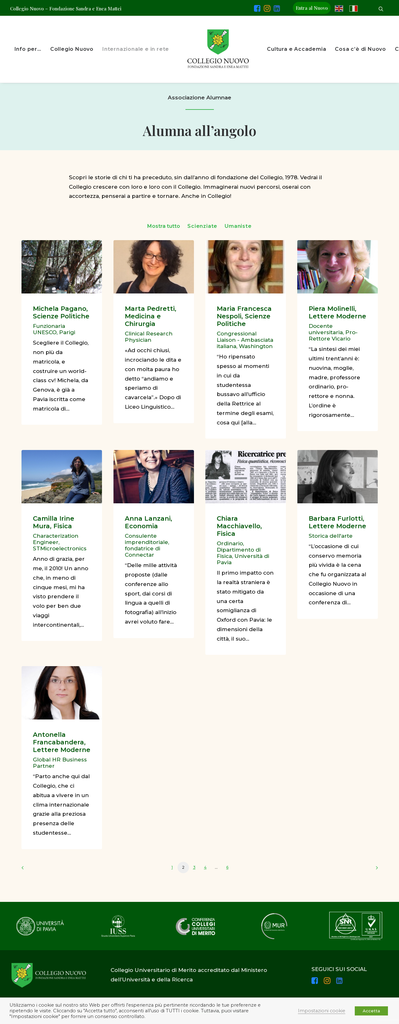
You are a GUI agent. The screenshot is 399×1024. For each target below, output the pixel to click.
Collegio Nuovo (72, 49)
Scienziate (202, 226)
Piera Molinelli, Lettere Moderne (337, 312)
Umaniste (238, 226)
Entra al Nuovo (312, 8)
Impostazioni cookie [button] (321, 1011)
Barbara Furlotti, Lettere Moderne (337, 522)
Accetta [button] (371, 1010)
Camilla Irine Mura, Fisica (53, 522)
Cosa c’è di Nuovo (360, 49)
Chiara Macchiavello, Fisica (239, 526)
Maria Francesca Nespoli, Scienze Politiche (244, 316)
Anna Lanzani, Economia (148, 522)
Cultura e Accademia (296, 49)
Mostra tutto (163, 226)
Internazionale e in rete (135, 49)
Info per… (28, 49)
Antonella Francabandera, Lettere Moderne (61, 742)
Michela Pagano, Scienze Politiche (61, 312)
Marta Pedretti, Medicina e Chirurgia (150, 316)
